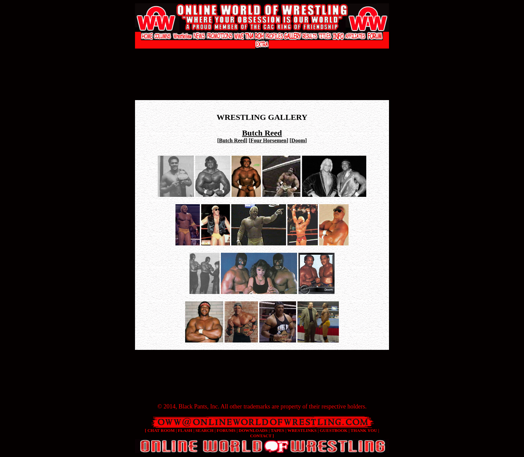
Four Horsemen (268, 140)
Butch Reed (232, 140)
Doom (298, 140)
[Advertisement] (262, 55)
